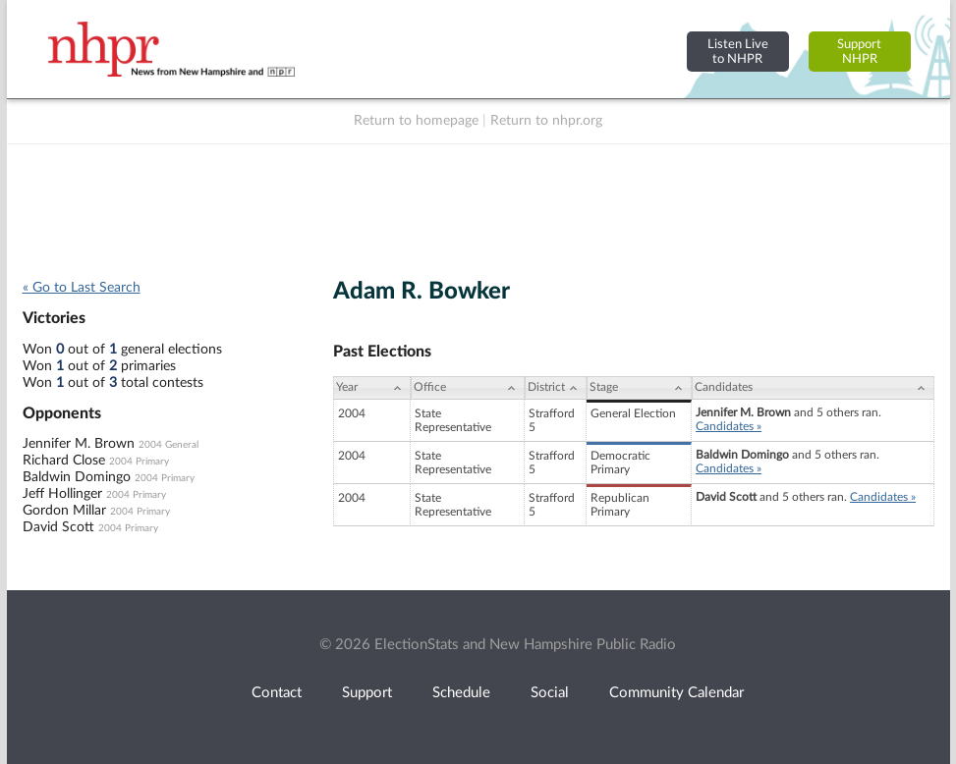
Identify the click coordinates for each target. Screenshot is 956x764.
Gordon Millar (64, 511)
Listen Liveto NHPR (737, 51)
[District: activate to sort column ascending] (556, 388)
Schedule (461, 692)
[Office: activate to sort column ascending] (468, 388)
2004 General (168, 445)
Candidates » (728, 426)
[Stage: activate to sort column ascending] (639, 388)
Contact (277, 692)
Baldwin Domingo (77, 477)
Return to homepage (416, 121)
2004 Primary (139, 461)
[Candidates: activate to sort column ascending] (812, 388)
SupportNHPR (859, 51)
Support (367, 692)
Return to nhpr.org (546, 121)
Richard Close (64, 460)
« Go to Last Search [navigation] (82, 288)
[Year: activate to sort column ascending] (372, 388)
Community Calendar (676, 692)
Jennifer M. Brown (79, 444)
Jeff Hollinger (62, 494)
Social (550, 692)
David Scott (58, 527)
